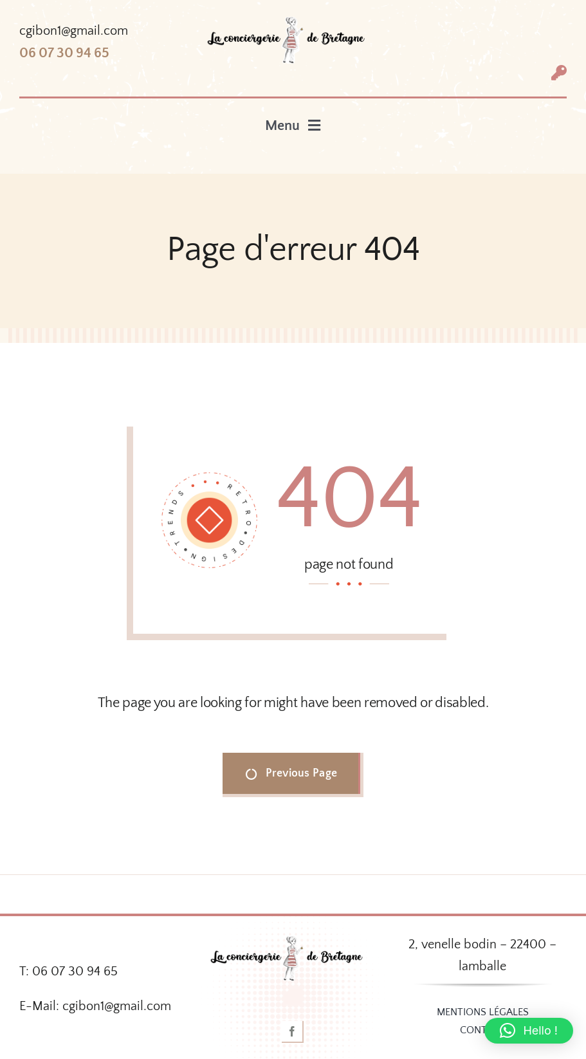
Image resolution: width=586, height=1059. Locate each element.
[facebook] (293, 1032)
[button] (528, 1031)
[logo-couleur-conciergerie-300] (293, 22)
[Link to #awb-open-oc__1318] (559, 72)
